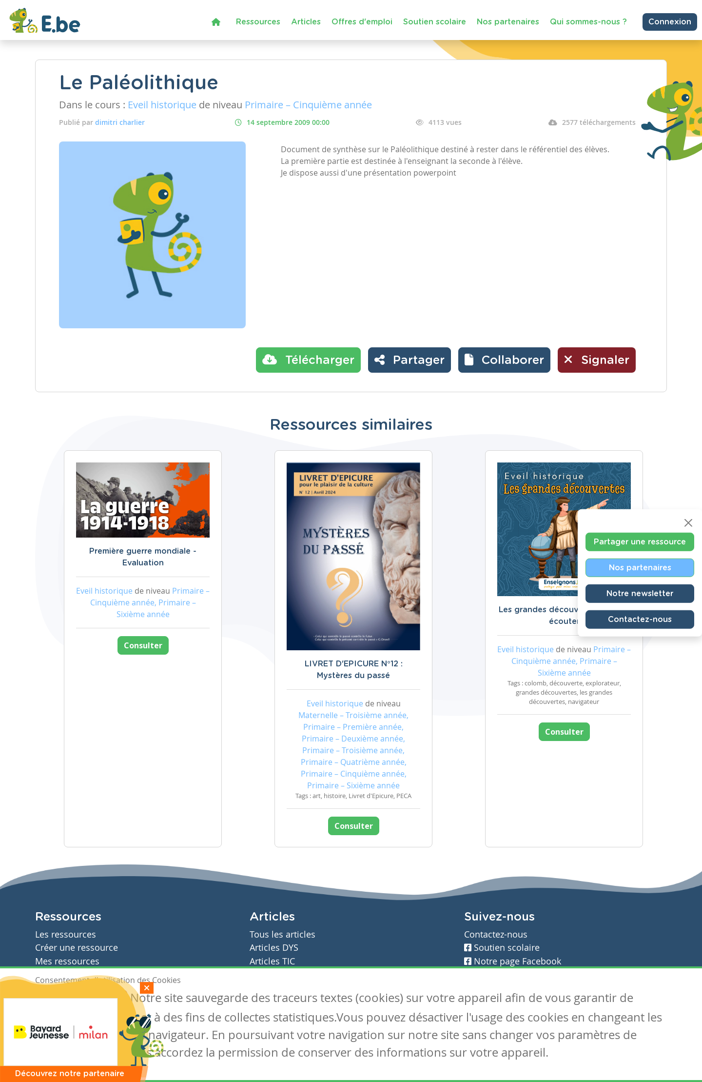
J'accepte (57, 999)
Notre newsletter (639, 594)
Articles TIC (272, 961)
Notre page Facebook (512, 961)
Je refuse (105, 999)
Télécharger (308, 359)
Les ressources (65, 934)
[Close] (688, 523)
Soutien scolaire (434, 22)
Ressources (258, 22)
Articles (306, 22)
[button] (504, 360)
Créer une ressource (76, 947)
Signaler (596, 359)
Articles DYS (274, 947)
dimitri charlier (120, 122)
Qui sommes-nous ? (588, 22)
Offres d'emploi (362, 22)
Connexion (669, 22)
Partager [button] (409, 359)
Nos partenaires (508, 22)
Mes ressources (67, 961)
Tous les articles (282, 934)
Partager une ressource (640, 542)
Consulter (143, 645)
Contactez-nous (640, 619)
